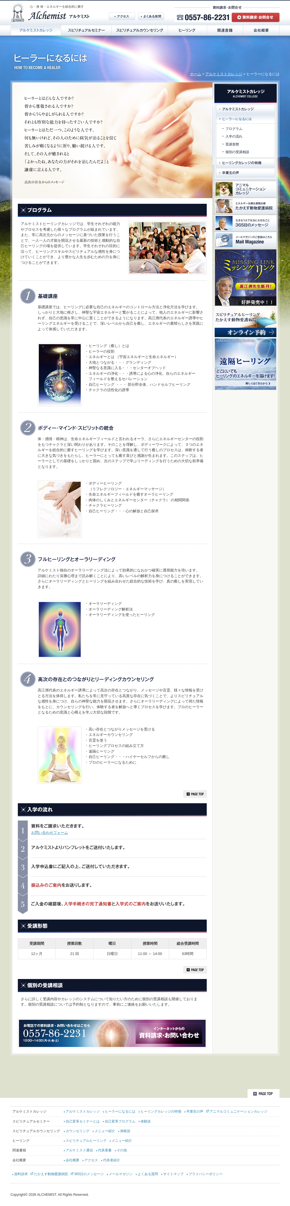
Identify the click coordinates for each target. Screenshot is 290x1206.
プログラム (233, 129)
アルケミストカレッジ (223, 74)
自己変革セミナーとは (83, 1121)
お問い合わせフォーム (49, 832)
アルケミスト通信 (79, 1150)
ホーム (195, 74)
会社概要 (72, 1160)
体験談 (145, 1121)
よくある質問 (148, 1174)
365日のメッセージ (89, 1174)
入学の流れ (233, 136)
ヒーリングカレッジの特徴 (160, 1111)
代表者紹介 (111, 1160)
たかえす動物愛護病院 (51, 1174)
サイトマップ (173, 1174)
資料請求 (21, 1174)
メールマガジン (121, 1174)
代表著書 (105, 1150)
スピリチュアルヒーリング (86, 1141)
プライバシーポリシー (206, 1174)
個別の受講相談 (237, 152)
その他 (122, 1150)
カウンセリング (77, 1131)
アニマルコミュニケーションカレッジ (238, 1111)
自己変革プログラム (120, 1121)
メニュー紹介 (105, 1131)
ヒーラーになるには (120, 1111)
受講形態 (232, 144)
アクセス (91, 1160)
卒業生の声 (194, 1111)
